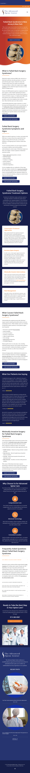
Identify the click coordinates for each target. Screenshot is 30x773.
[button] (27, 12)
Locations (3, 3)
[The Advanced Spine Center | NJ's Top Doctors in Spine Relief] (10, 12)
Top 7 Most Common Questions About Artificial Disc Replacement (14, 700)
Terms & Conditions (15, 765)
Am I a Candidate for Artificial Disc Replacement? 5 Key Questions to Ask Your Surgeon (15, 733)
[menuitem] (15, 3)
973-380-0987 (26, 6)
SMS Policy (21, 765)
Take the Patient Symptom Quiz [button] (11, 119)
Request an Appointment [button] (15, 39)
